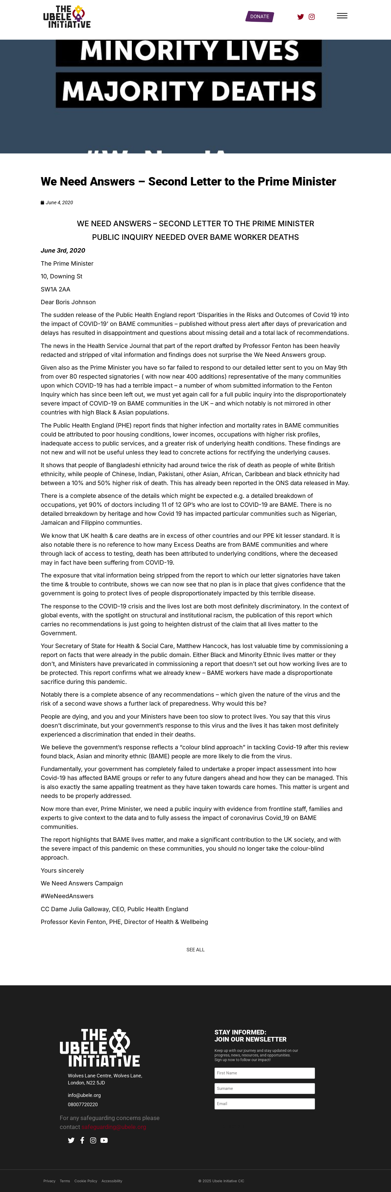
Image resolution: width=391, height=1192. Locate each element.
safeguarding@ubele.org (113, 1127)
